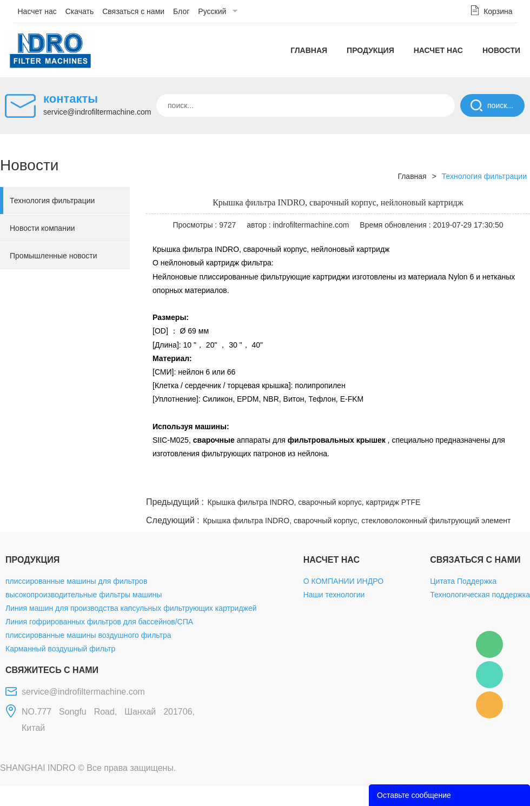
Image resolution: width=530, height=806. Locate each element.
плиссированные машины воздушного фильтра (88, 635)
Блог (181, 11)
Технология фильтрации (52, 200)
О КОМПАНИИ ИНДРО (343, 581)
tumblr (482, 482)
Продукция (370, 50)
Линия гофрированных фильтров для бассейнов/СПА (99, 621)
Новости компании (42, 228)
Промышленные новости (53, 255)
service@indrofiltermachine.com (97, 112)
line (365, 482)
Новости (501, 50)
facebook (336, 482)
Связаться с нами (133, 11)
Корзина (497, 11)
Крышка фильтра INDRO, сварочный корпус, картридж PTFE (314, 502)
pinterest (453, 482)
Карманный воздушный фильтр (60, 648)
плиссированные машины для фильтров (76, 581)
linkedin (511, 482)
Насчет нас (37, 11)
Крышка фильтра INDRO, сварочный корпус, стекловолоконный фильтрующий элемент (357, 520)
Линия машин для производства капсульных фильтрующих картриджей (131, 608)
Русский (212, 11)
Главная (308, 50)
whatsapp (423, 482)
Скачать (79, 11)
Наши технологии (334, 594)
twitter (394, 482)
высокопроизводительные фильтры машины (83, 594)
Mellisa (489, 674)
